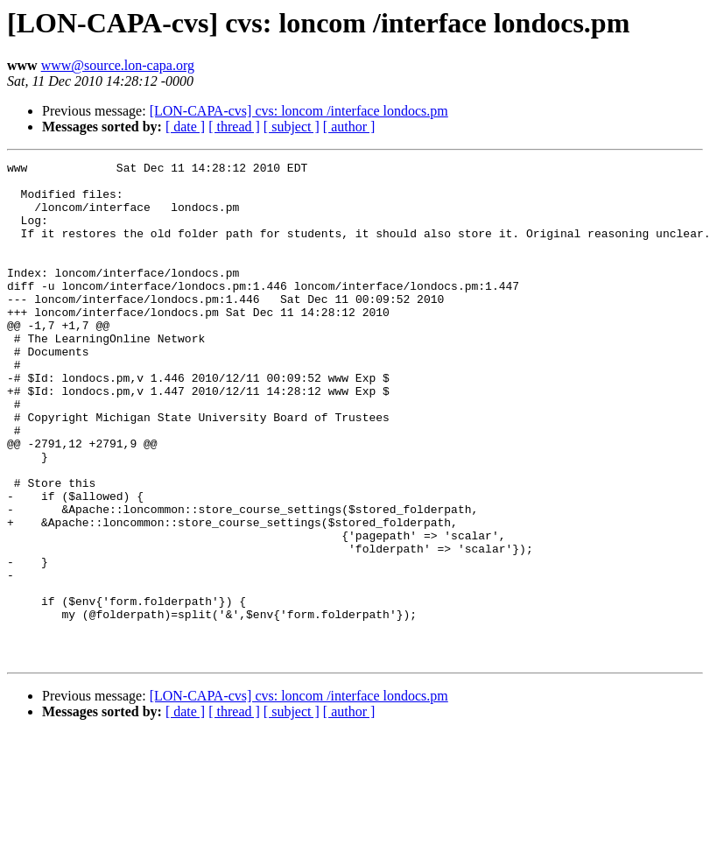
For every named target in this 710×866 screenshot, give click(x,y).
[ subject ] (292, 126)
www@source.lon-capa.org (117, 65)
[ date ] (185, 126)
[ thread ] (234, 126)
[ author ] (349, 126)
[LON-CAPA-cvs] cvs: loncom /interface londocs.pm (299, 110)
